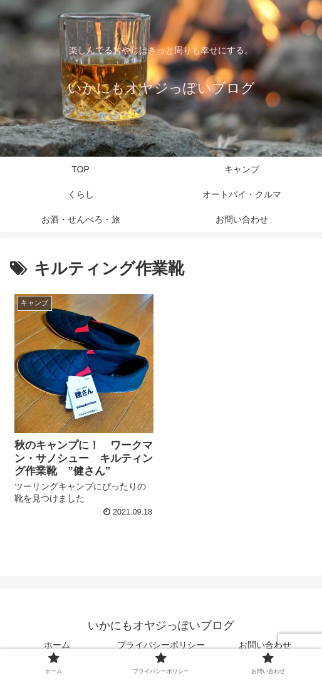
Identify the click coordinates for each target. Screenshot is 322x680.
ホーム (57, 645)
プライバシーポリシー (161, 645)
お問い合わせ (265, 645)
